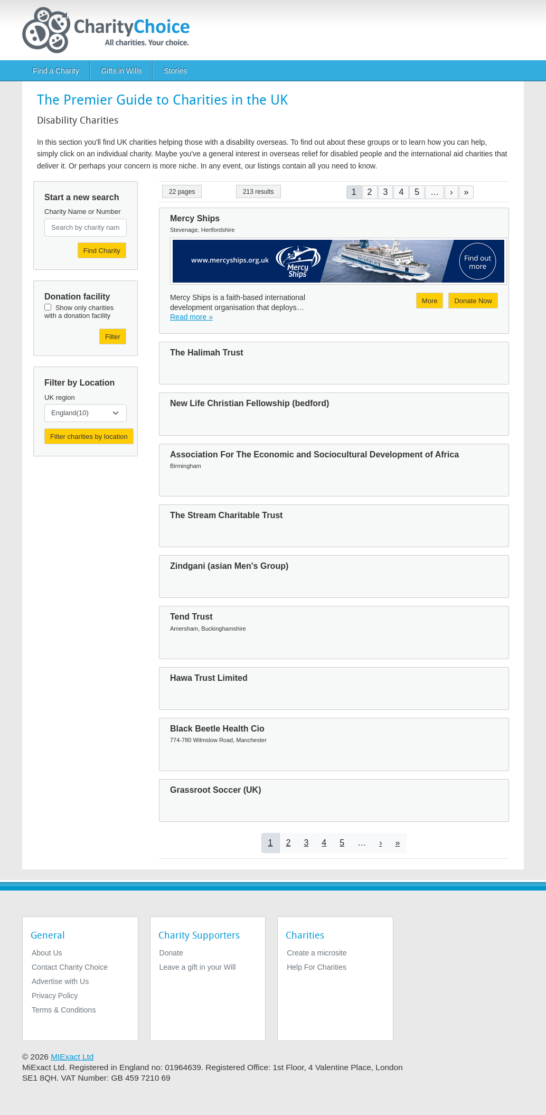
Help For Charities (316, 967)
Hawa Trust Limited (209, 677)
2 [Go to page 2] (370, 192)
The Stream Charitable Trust (226, 515)
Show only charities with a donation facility (79, 312)
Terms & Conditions (64, 1010)
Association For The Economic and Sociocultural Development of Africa (314, 454)
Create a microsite (317, 953)
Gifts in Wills (121, 71)
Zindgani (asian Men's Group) (229, 565)
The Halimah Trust (206, 352)
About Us (47, 953)
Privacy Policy (55, 995)
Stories (175, 71)
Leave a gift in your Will (197, 967)
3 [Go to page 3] (385, 192)
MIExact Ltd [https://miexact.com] (72, 1056)
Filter (112, 337)
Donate (171, 953)
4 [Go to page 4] (401, 192)
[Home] (110, 30)
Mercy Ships (195, 218)
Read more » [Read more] (191, 317)
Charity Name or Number (82, 211)
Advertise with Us (60, 981)
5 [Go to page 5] (417, 192)
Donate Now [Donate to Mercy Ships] (473, 301)
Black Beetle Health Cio (217, 728)
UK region (59, 397)
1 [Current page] (354, 192)
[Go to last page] (466, 192)
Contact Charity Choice (70, 967)
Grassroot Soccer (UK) (215, 789)
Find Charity (101, 251)
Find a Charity (56, 71)
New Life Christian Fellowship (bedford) (249, 403)
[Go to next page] (451, 192)
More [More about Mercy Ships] (430, 301)
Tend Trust (191, 616)
